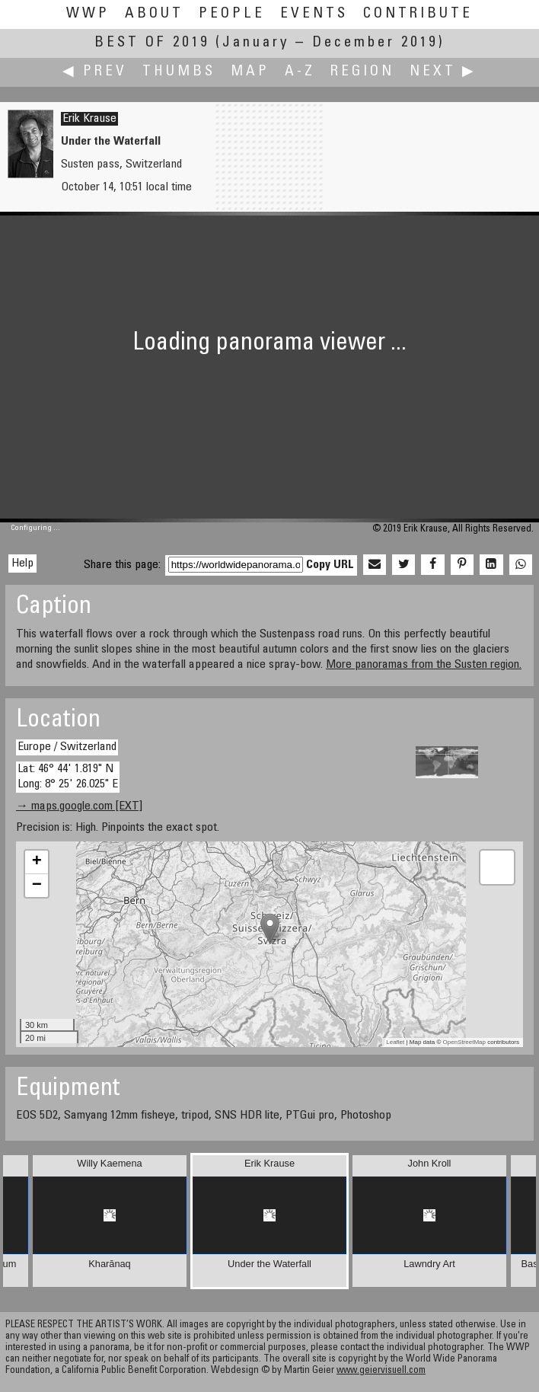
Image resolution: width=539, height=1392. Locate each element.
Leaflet (395, 1042)
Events (314, 14)
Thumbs (178, 72)
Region (362, 72)
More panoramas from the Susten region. (423, 665)
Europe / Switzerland (67, 747)
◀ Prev (94, 72)
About (154, 14)
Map (250, 72)
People (232, 14)
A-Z (300, 72)
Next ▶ (443, 72)
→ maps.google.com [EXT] (79, 806)
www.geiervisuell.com (381, 1371)
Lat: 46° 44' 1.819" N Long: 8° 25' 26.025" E (68, 776)
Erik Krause (89, 119)
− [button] (37, 885)
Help (22, 563)
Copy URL (330, 565)
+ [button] (37, 862)
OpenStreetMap (464, 1042)
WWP (88, 14)
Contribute (418, 14)
